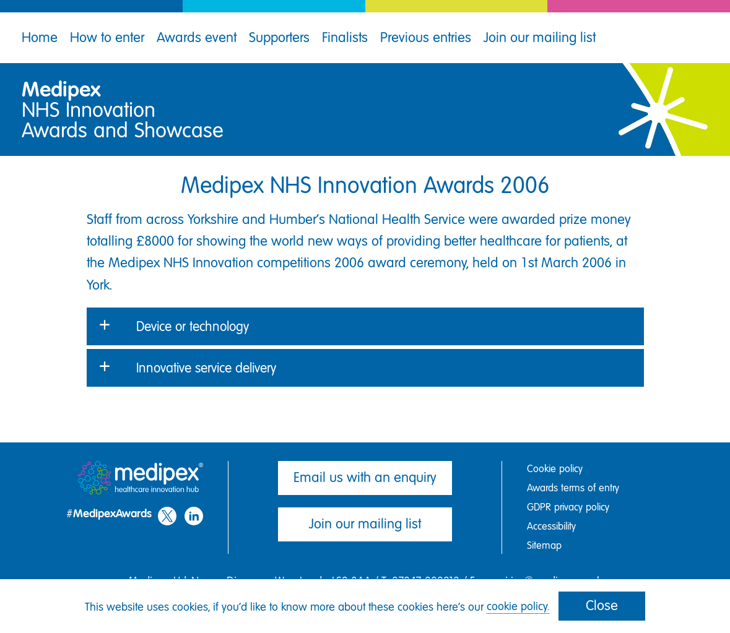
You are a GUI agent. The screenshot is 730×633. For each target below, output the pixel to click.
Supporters (279, 37)
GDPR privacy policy (568, 507)
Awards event (197, 37)
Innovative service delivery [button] (206, 367)
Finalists (345, 37)
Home (40, 37)
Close (602, 605)
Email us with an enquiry (365, 477)
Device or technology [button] (192, 326)
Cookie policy (555, 469)
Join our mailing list (540, 37)
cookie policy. (518, 606)
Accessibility (551, 526)
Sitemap (544, 545)
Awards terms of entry (573, 488)
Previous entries (425, 37)
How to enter (107, 37)
